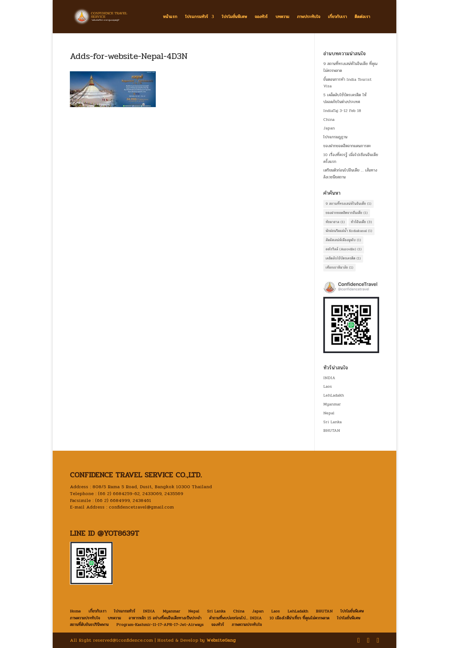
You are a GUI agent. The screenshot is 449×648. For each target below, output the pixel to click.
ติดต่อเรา (362, 17)
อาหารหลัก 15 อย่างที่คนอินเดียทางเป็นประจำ (165, 618)
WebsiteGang (221, 640)
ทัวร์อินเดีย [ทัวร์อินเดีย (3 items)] (361, 221)
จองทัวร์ (261, 17)
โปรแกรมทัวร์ (196, 17)
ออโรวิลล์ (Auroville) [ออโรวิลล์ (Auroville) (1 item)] (344, 249)
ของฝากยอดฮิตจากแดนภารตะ (347, 146)
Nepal (328, 413)
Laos (327, 386)
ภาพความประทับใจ (85, 618)
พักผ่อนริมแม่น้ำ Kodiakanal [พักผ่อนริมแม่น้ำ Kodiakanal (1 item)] (349, 230)
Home (75, 611)
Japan (329, 128)
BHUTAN (331, 431)
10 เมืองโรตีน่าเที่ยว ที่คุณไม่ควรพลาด (299, 618)
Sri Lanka (332, 422)
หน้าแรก (170, 17)
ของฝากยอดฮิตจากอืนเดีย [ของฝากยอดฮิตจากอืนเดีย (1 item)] (347, 212)
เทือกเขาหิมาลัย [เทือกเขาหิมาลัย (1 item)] (339, 267)
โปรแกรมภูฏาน (335, 137)
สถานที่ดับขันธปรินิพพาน (89, 625)
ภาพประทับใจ (308, 17)
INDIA (329, 378)
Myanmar (332, 404)
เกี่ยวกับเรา (337, 17)
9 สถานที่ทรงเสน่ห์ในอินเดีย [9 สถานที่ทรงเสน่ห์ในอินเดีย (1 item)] (348, 203)
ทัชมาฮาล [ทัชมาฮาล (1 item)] (335, 221)
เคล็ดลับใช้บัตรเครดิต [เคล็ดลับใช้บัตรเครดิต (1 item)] (343, 258)
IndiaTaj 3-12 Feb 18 (342, 111)
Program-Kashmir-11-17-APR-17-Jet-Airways (160, 625)
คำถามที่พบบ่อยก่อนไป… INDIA (235, 618)
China (328, 120)
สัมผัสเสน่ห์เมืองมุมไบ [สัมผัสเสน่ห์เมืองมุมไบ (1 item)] (343, 240)
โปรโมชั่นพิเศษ (234, 17)
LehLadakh (333, 395)
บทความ (282, 17)
